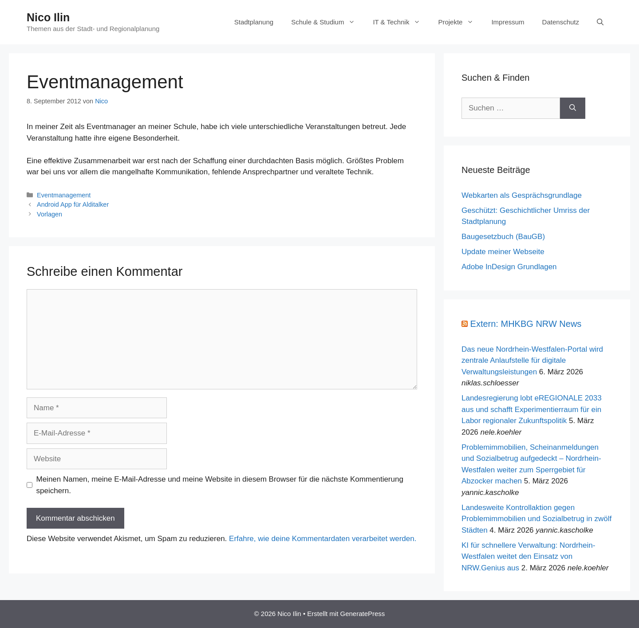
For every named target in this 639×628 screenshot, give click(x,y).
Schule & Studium (327, 22)
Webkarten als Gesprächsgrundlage (522, 195)
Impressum (507, 22)
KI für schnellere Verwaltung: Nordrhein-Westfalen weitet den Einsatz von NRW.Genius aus (528, 556)
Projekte (460, 22)
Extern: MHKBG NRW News (526, 324)
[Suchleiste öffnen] (600, 22)
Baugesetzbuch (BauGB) (503, 236)
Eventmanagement (64, 195)
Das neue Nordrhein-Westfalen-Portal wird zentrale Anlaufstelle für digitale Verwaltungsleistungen (532, 360)
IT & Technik (401, 22)
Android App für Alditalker (73, 204)
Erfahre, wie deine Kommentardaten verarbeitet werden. (322, 538)
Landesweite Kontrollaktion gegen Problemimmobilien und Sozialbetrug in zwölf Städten (536, 518)
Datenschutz (560, 22)
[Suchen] (572, 108)
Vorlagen (49, 214)
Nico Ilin (48, 17)
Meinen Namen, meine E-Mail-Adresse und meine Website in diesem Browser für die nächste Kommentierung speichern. (219, 485)
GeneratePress (362, 613)
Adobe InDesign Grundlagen (509, 267)
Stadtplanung (253, 22)
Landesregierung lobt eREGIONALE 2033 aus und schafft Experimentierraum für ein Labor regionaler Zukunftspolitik (532, 409)
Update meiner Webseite (503, 251)
